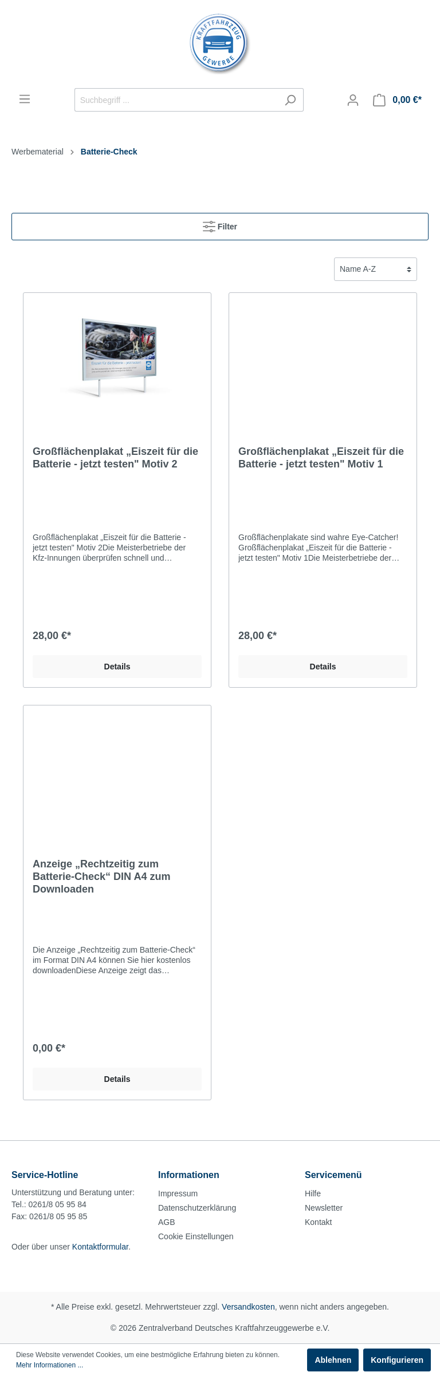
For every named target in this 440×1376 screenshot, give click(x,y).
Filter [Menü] (220, 224)
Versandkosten (248, 1306)
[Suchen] (290, 100)
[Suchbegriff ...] (175, 100)
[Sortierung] (375, 269)
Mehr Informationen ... (49, 1365)
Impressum (178, 1193)
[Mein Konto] (353, 100)
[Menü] (24, 99)
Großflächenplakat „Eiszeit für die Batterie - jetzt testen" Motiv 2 (115, 458)
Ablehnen (333, 1360)
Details (117, 666)
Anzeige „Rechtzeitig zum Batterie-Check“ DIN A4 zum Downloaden (101, 876)
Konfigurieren (397, 1360)
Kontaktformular (100, 1246)
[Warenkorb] (397, 100)
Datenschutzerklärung (197, 1207)
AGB (166, 1222)
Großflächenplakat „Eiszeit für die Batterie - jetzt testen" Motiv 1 (321, 458)
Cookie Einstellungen (196, 1236)
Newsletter (324, 1207)
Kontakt (318, 1222)
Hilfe (313, 1193)
